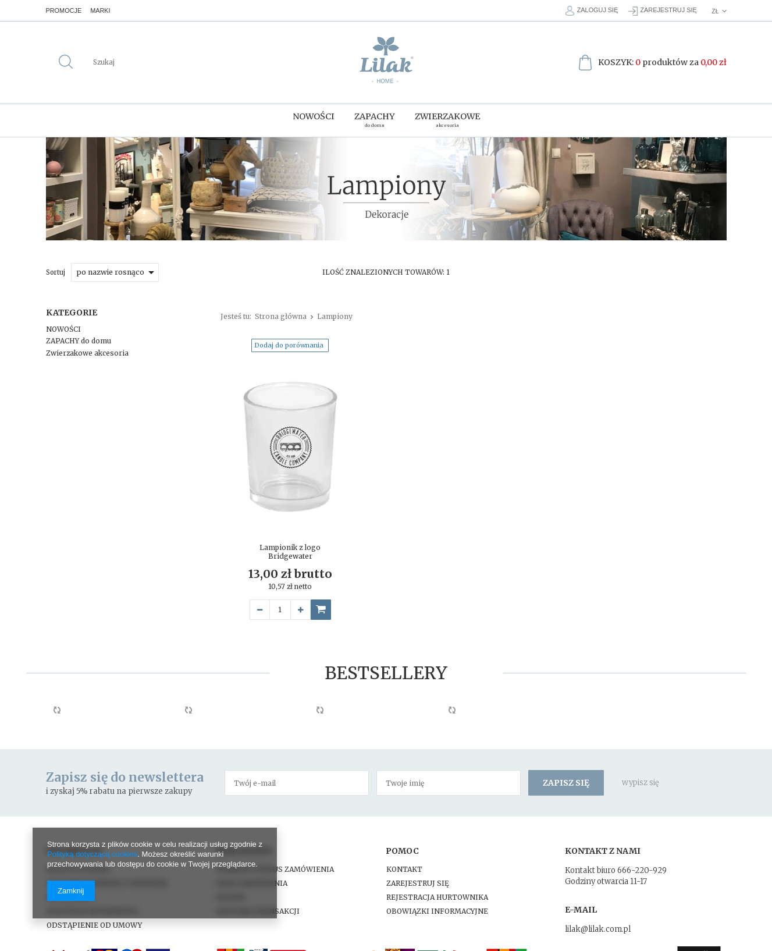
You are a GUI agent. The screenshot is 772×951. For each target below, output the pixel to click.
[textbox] (149, 62)
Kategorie (71, 310)
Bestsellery (386, 671)
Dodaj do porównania (288, 343)
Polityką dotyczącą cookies (92, 854)
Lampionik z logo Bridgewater (290, 550)
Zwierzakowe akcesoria (87, 350)
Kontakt (404, 867)
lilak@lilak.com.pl (598, 927)
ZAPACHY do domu (78, 338)
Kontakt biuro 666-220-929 (616, 868)
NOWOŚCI (63, 326)
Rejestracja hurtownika (437, 895)
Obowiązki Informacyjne (437, 909)
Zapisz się (566, 780)
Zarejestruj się (667, 10)
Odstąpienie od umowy (94, 923)
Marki (105, 10)
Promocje (66, 10)
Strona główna (281, 314)
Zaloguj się (591, 10)
